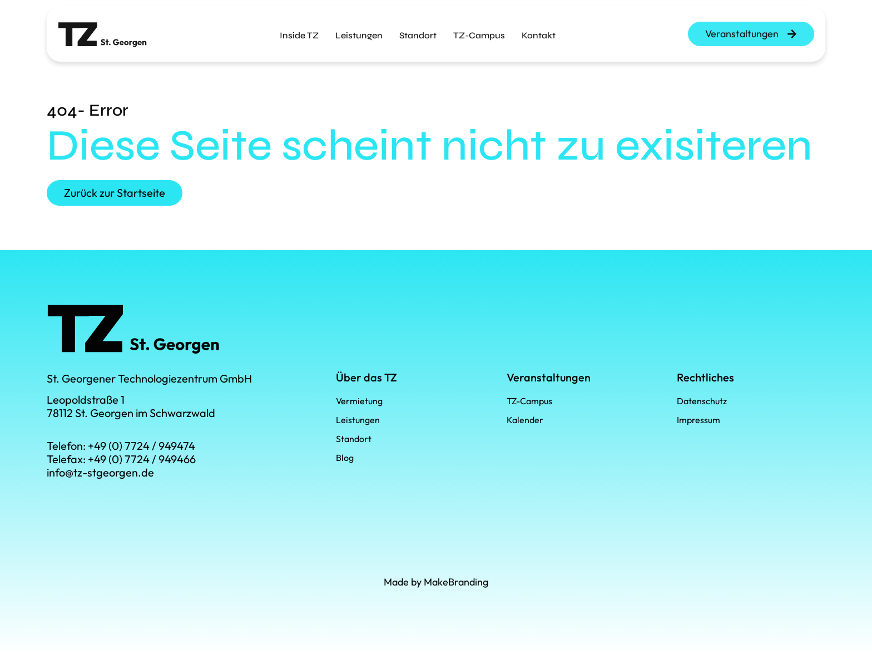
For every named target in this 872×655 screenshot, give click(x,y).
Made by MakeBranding (436, 581)
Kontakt (539, 31)
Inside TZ (299, 31)
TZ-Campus (479, 31)
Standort (418, 31)
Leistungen (359, 31)
